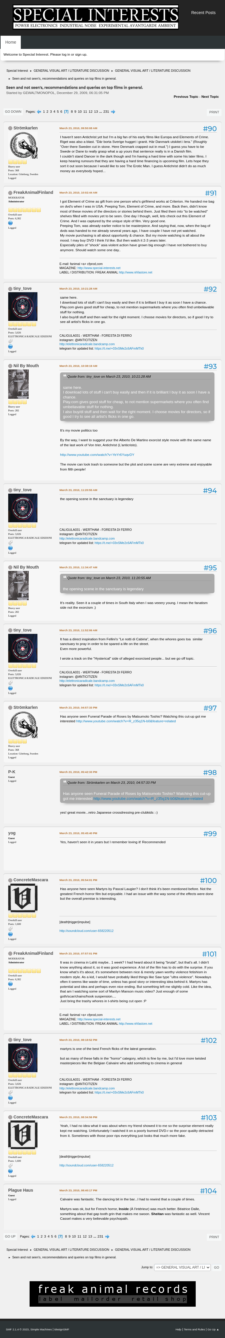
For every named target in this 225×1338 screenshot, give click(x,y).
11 (85, 111)
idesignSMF (61, 1329)
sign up (80, 54)
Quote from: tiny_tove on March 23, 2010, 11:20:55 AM (109, 578)
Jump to (146, 1267)
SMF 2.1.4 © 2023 (17, 1329)
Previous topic (186, 97)
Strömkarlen (25, 128)
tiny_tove (22, 288)
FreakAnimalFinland (33, 192)
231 (106, 111)
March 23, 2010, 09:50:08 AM (78, 128)
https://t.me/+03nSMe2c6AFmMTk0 (119, 348)
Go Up (10, 1236)
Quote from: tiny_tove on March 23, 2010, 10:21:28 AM (109, 376)
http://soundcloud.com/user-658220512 (86, 931)
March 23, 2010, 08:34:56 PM (78, 1117)
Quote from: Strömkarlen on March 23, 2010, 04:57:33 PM (111, 782)
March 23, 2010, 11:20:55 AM (78, 490)
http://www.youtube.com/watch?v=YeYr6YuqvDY (97, 455)
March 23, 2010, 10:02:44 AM (78, 192)
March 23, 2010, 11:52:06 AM (78, 630)
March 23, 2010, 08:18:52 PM (78, 1039)
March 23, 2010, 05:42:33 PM (78, 772)
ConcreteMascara (30, 879)
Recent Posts (203, 12)
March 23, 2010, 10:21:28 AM (78, 288)
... (101, 111)
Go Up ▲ (213, 1329)
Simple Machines (41, 1329)
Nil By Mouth (26, 365)
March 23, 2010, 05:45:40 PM (78, 833)
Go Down (13, 111)
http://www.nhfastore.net (135, 272)
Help (178, 1329)
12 (91, 111)
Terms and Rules (194, 1329)
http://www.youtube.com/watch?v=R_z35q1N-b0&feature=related (126, 721)
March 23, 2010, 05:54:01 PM (78, 880)
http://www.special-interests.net (99, 268)
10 (80, 111)
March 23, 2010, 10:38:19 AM (78, 365)
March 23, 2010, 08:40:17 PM (78, 1190)
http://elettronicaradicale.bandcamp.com (87, 344)
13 (96, 111)
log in (66, 54)
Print (214, 112)
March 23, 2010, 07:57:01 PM (78, 953)
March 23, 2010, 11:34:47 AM (78, 567)
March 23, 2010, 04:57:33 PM (78, 707)
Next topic (210, 97)
